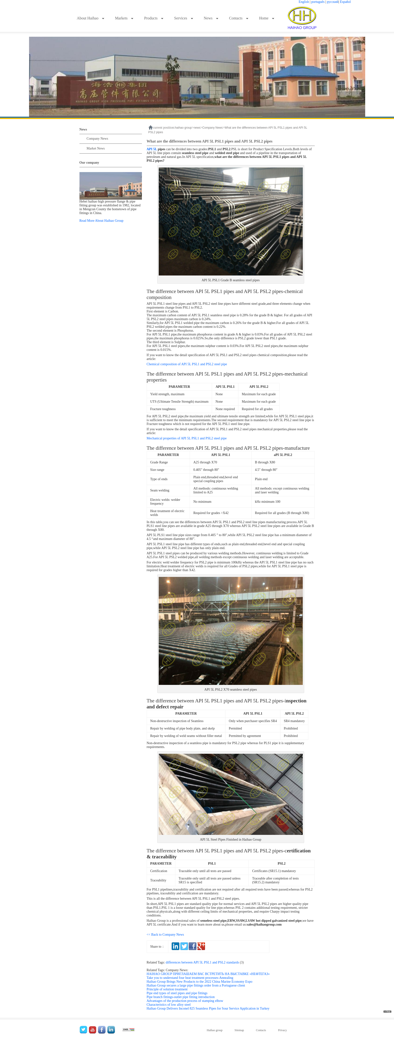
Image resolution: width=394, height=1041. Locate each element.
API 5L (152, 149)
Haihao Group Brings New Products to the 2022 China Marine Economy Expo (200, 981)
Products (154, 18)
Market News (96, 148)
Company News (97, 138)
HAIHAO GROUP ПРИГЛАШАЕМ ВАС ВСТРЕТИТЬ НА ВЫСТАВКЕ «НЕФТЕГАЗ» (208, 974)
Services (183, 18)
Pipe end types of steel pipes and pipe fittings (177, 993)
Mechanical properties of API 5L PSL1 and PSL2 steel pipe (187, 438)
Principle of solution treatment (167, 989)
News (211, 18)
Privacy (282, 1030)
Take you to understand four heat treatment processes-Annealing (190, 978)
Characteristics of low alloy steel (169, 1004)
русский (333, 2)
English (304, 2)
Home (266, 18)
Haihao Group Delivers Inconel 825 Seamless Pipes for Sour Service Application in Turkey (208, 1008)
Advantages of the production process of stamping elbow (185, 1001)
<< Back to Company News (165, 934)
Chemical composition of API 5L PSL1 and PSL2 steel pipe (187, 364)
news (197, 127)
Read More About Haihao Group (101, 220)
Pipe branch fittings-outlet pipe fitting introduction (181, 997)
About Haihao (90, 18)
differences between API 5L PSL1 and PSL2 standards (205, 962)
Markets (124, 18)
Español (345, 2)
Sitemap (239, 1030)
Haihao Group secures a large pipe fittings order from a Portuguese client (196, 985)
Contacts (239, 18)
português (318, 2)
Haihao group (215, 1030)
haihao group (183, 127)
